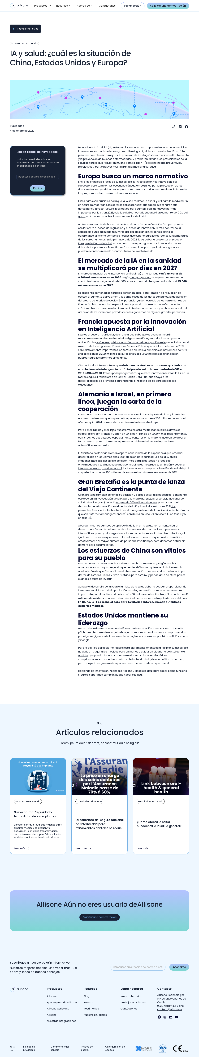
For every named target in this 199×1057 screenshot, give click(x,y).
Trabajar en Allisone (133, 1002)
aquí (150, 671)
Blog (86, 996)
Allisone (51, 996)
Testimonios (91, 1008)
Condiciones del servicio (60, 1048)
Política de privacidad (29, 1048)
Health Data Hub (136, 377)
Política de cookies (87, 1048)
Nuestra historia (130, 996)
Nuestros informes (95, 1015)
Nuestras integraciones (61, 1021)
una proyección (140, 277)
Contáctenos (107, 6)
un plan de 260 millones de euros (136, 502)
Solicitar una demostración (168, 6)
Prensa (88, 1002)
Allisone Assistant (58, 1008)
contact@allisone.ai (169, 1009)
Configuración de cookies (115, 1048)
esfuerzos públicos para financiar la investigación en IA (131, 342)
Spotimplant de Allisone (62, 1002)
